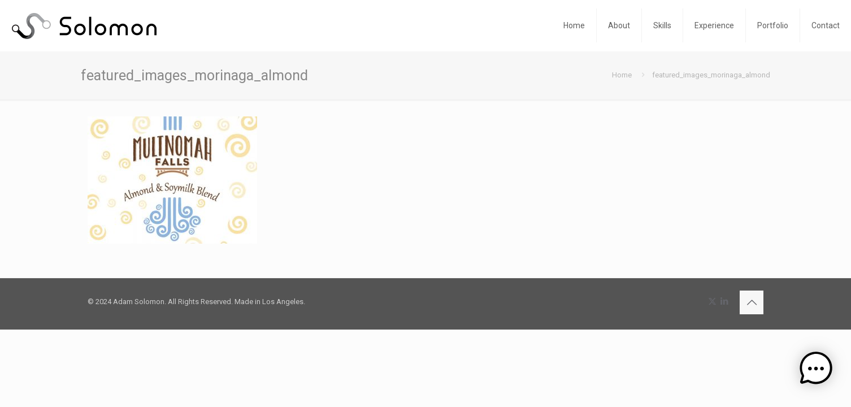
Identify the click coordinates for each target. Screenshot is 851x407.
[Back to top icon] (751, 302)
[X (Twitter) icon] (712, 301)
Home (622, 75)
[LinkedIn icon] (724, 301)
